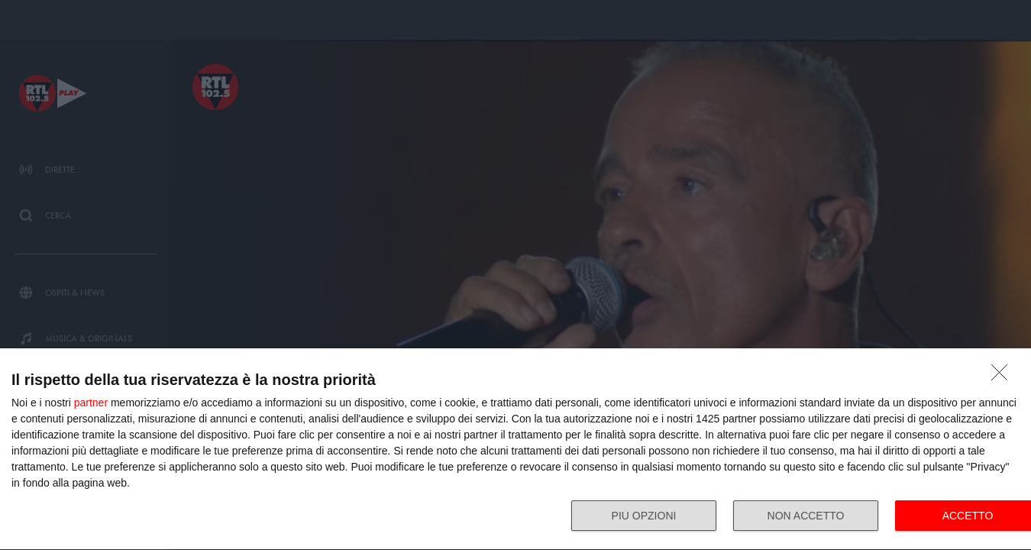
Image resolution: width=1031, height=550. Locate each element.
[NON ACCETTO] (1003, 376)
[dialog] (515, 449)
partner (91, 402)
